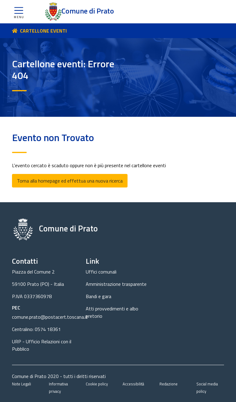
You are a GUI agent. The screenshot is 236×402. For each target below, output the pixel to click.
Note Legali (21, 384)
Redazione (168, 384)
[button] (19, 12)
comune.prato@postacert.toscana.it (50, 317)
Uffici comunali (101, 271)
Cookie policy (97, 384)
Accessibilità (133, 384)
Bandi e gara (98, 296)
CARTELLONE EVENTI (43, 30)
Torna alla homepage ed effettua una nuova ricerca (70, 180)
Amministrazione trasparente (116, 284)
